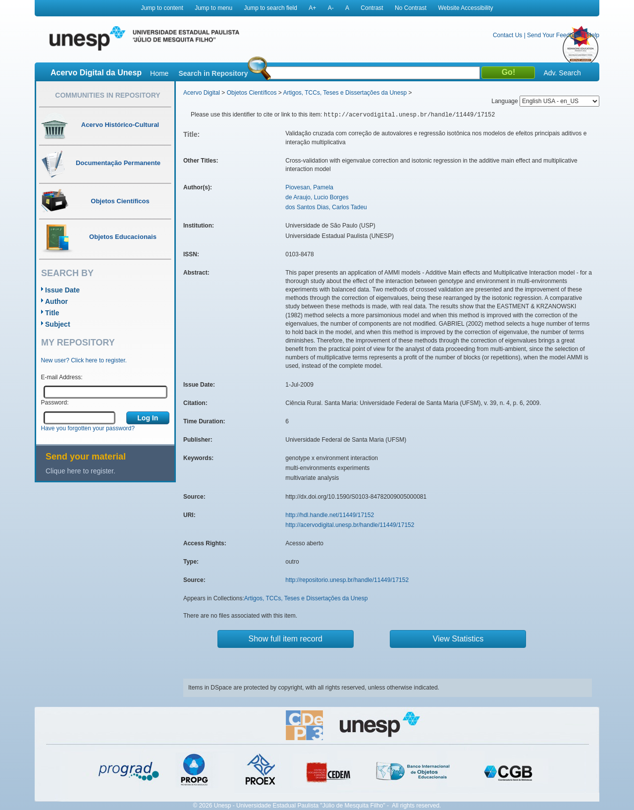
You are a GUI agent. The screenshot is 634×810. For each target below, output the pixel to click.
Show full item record (285, 639)
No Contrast (410, 7)
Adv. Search (562, 73)
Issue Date (62, 290)
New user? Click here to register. (84, 360)
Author (56, 301)
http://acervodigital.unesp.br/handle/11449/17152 (349, 524)
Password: (55, 402)
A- (331, 7)
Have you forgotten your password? (88, 428)
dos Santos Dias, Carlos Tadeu (326, 207)
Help (593, 35)
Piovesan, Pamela (309, 187)
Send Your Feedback (554, 35)
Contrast (372, 7)
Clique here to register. (80, 471)
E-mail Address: (62, 377)
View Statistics (458, 639)
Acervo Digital (201, 92)
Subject (57, 324)
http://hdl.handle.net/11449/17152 (329, 515)
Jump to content (162, 7)
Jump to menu (213, 7)
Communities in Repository (107, 95)
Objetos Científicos (252, 92)
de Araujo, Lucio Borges (316, 197)
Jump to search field (270, 7)
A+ (312, 7)
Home (159, 73)
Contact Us (507, 35)
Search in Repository (213, 73)
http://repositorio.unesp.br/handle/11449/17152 (347, 580)
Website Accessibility (465, 7)
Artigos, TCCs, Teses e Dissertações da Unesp (345, 92)
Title (52, 313)
